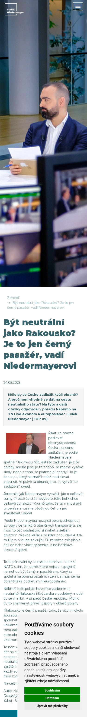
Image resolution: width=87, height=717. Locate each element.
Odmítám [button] (52, 698)
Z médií (13, 298)
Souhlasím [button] (52, 690)
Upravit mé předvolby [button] (52, 706)
